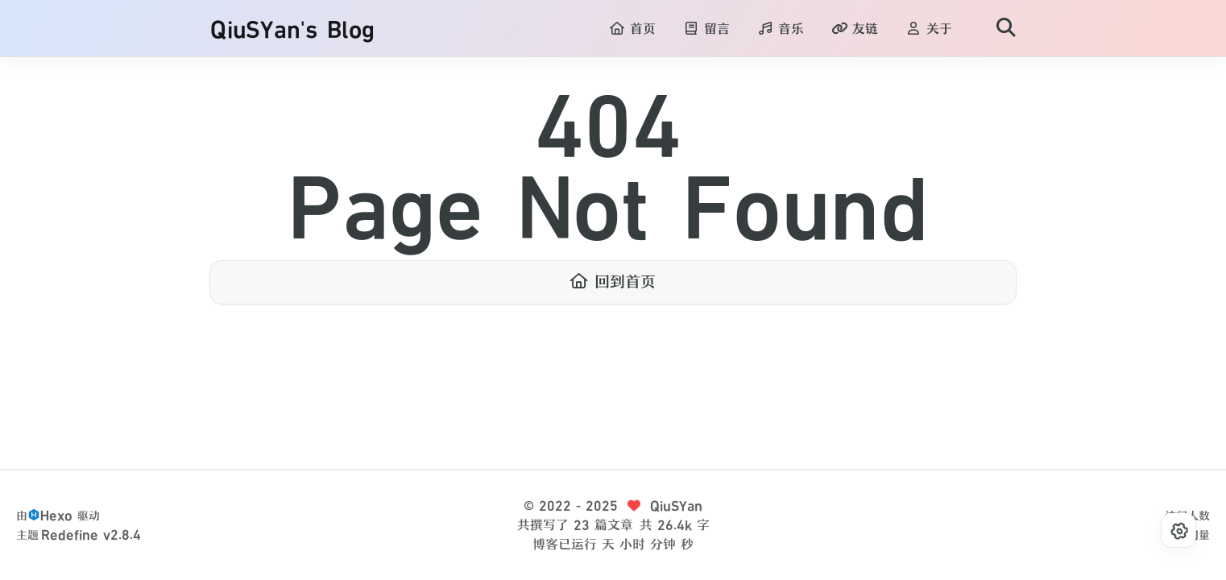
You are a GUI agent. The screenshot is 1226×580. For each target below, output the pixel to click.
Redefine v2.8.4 (91, 535)
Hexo (56, 516)
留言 (706, 29)
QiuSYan (676, 506)
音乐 (780, 29)
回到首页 (613, 282)
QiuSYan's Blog (292, 29)
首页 (632, 29)
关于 (928, 29)
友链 (854, 29)
